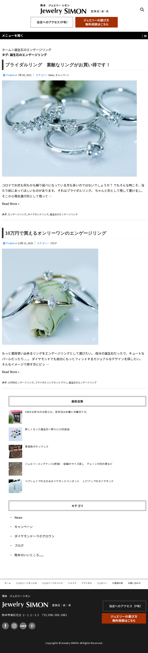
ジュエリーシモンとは (26, 583)
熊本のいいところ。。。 (29, 555)
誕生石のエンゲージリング (64, 214)
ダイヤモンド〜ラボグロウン (34, 536)
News (51, 75)
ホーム (7, 583)
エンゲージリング (17, 214)
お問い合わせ (134, 583)
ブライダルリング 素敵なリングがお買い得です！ (60, 64)
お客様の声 (117, 583)
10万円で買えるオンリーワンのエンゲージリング (55, 233)
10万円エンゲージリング (21, 382)
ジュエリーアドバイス (52, 583)
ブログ (53, 243)
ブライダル (86, 583)
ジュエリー (102, 583)
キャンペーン (62, 75)
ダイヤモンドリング (38, 214)
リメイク (72, 583)
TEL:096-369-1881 (54, 615)
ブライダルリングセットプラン (51, 382)
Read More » (10, 203)
